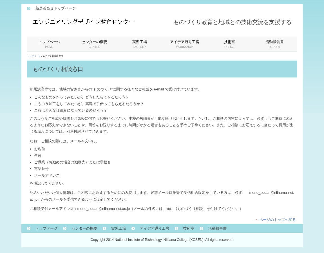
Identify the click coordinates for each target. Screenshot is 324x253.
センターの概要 (84, 228)
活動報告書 (217, 228)
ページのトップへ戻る (277, 220)
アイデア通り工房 (154, 228)
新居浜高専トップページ (55, 8)
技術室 (188, 228)
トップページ (34, 56)
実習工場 (118, 228)
